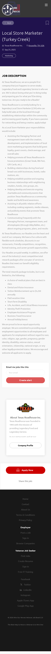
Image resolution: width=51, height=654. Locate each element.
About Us (25, 509)
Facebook (25, 579)
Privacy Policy (25, 520)
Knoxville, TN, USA (36, 45)
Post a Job (26, 532)
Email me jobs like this (17, 366)
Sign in (25, 538)
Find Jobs (25, 555)
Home (25, 498)
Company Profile (25, 445)
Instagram (25, 595)
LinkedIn (27, 589)
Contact (25, 504)
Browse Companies (25, 543)
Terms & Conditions (25, 514)
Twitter (27, 584)
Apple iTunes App (25, 600)
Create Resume (25, 561)
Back (9, 23)
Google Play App (26, 605)
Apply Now (27, 470)
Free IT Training (25, 571)
